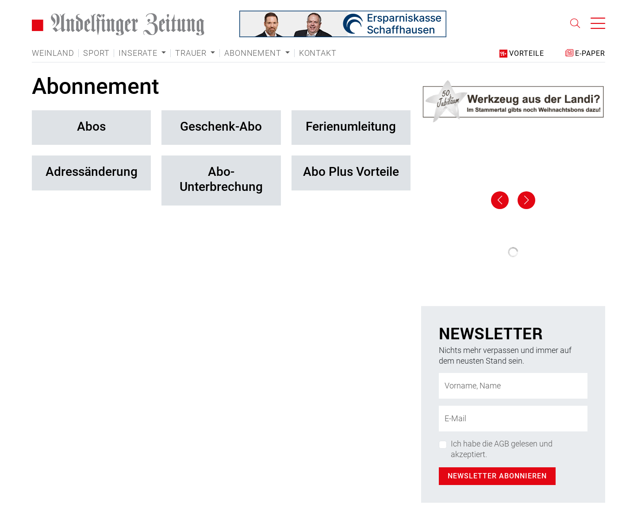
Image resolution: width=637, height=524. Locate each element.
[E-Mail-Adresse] (513, 418)
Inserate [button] (139, 53)
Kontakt (318, 53)
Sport (96, 53)
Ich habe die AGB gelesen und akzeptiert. (502, 448)
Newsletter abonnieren (497, 476)
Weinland (53, 53)
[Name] (513, 386)
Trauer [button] (192, 53)
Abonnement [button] (253, 53)
